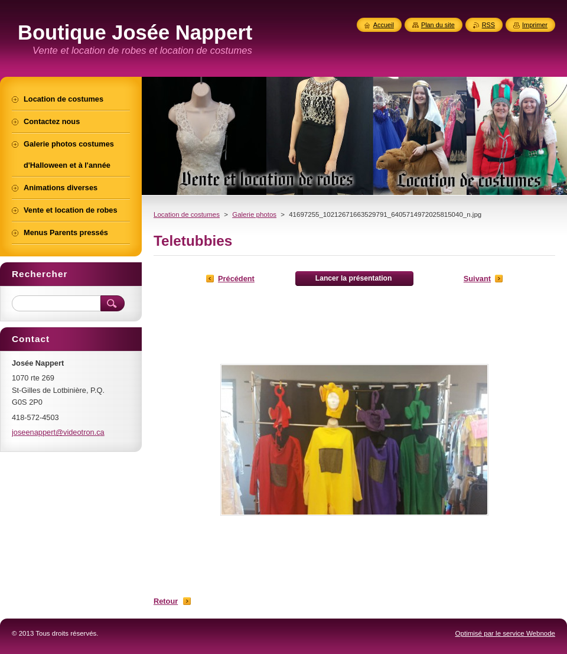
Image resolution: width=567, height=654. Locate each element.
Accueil (383, 24)
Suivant (477, 278)
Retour (166, 601)
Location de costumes (187, 214)
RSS (488, 24)
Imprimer (535, 24)
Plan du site (438, 24)
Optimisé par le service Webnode (505, 633)
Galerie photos (254, 214)
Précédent (236, 278)
